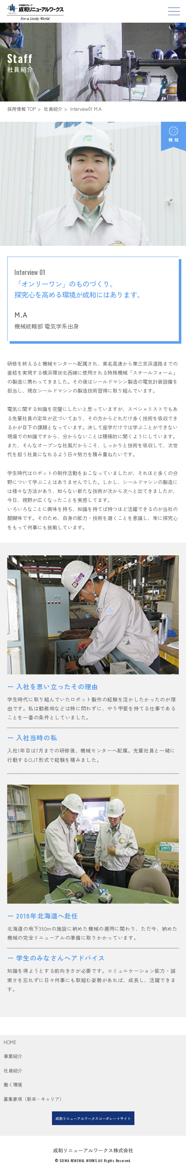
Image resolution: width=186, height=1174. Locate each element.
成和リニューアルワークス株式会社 (93, 1150)
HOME (10, 1042)
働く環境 (13, 1084)
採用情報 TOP (21, 108)
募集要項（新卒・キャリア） (34, 1099)
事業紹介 (13, 1056)
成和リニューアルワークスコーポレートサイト (93, 1118)
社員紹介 (53, 108)
